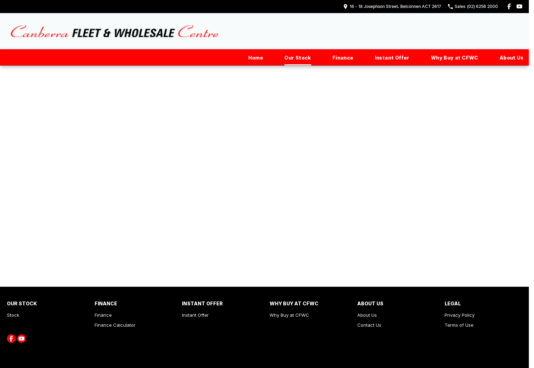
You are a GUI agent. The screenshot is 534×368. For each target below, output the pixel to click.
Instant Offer (392, 58)
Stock (13, 315)
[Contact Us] (392, 6)
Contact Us (369, 325)
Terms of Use (459, 325)
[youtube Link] (519, 6)
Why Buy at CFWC (454, 58)
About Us (511, 58)
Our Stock (297, 58)
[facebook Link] (509, 6)
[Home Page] (114, 31)
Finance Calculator (115, 325)
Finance (343, 58)
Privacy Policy (460, 315)
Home (255, 58)
